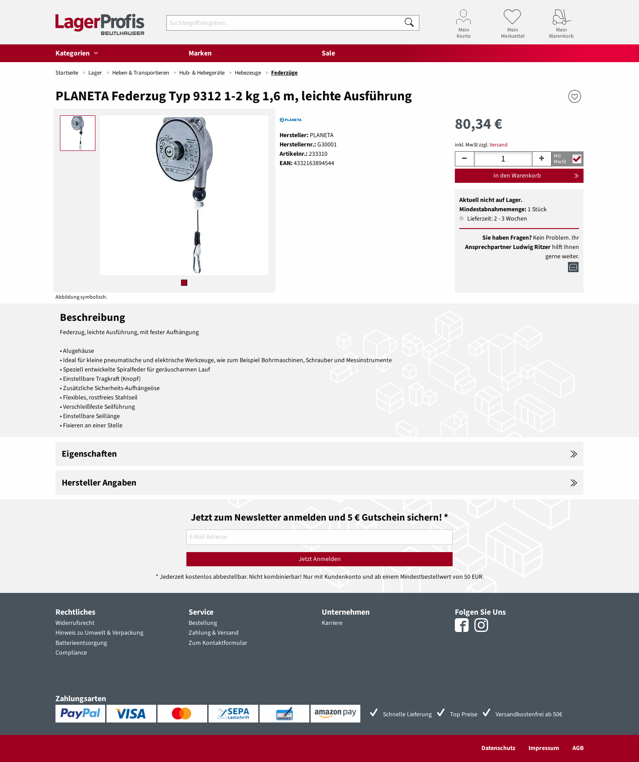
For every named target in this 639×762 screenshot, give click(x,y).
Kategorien (78, 53)
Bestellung (203, 623)
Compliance (71, 652)
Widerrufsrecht (75, 623)
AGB (578, 748)
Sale (328, 53)
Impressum (544, 748)
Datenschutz (498, 748)
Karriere (332, 623)
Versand (498, 145)
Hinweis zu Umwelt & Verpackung (99, 632)
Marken (200, 53)
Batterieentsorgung (81, 643)
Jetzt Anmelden (320, 559)
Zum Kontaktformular (218, 643)
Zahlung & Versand (214, 632)
